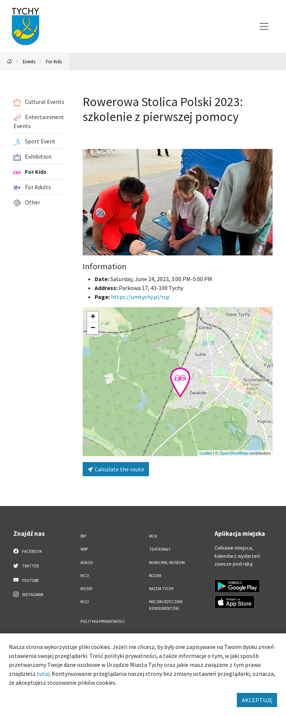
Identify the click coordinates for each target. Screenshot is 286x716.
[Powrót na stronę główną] (10, 61)
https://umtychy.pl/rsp (140, 296)
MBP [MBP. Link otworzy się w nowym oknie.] (84, 549)
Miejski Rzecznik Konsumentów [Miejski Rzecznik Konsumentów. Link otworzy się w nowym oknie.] (166, 605)
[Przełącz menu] (264, 26)
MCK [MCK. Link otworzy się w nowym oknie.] (153, 536)
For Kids (54, 61)
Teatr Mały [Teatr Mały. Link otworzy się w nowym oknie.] (160, 549)
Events (29, 61)
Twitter (26, 565)
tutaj (43, 673)
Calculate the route (116, 469)
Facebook (27, 551)
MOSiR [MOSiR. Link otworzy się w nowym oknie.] (86, 588)
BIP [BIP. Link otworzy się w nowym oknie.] (83, 536)
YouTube (26, 580)
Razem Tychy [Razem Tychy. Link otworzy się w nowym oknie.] (161, 588)
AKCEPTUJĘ (257, 700)
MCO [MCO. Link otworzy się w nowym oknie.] (84, 575)
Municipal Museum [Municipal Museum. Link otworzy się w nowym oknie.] (167, 562)
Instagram (28, 594)
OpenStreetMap (233, 453)
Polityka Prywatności (102, 621)
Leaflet (206, 453)
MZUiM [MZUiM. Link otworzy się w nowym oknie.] (155, 575)
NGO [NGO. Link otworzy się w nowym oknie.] (84, 601)
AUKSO (86, 562)
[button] (180, 382)
